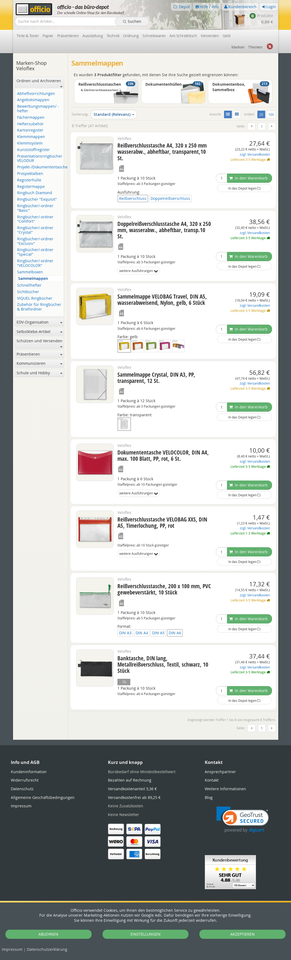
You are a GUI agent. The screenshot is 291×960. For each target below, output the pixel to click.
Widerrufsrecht (25, 780)
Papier (48, 35)
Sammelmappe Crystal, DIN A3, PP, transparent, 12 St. (156, 378)
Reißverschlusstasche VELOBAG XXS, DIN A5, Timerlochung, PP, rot (162, 522)
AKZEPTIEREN (242, 934)
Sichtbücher (28, 292)
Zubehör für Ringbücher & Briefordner (39, 307)
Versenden (210, 35)
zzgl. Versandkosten (255, 154)
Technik (113, 35)
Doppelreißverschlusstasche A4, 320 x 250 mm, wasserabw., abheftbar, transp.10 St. (164, 230)
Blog (209, 797)
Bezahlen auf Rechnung (129, 780)
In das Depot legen (244, 188)
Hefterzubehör (30, 124)
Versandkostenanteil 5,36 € (132, 788)
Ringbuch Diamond (34, 193)
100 (271, 114)
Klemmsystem (30, 143)
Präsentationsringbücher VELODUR (39, 158)
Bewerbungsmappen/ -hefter (38, 108)
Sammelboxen (30, 272)
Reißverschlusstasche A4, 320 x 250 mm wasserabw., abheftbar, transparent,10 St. (162, 152)
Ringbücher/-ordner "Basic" (35, 208)
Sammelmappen (33, 278)
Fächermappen (30, 117)
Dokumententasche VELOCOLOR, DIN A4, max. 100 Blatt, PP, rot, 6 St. (163, 455)
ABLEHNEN (48, 934)
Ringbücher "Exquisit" (37, 199)
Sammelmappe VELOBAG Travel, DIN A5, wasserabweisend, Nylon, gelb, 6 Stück (162, 299)
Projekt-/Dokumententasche (40, 167)
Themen (255, 47)
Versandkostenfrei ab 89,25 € (134, 797)
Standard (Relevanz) (114, 114)
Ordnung (131, 35)
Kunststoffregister (33, 150)
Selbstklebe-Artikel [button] (40, 331)
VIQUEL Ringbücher (34, 298)
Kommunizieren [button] (40, 363)
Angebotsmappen (33, 100)
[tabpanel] (145, 739)
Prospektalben (30, 173)
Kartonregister (30, 130)
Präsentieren (68, 35)
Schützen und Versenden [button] (40, 342)
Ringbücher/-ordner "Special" (35, 252)
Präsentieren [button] (40, 354)
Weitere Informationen (225, 788)
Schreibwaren (154, 35)
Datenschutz (47, 949)
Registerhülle (29, 180)
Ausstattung (92, 35)
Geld (227, 35)
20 (262, 114)
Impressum (12, 949)
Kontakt (212, 780)
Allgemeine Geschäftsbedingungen (43, 797)
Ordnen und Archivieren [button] (40, 82)
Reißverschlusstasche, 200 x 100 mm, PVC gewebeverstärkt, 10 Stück (164, 589)
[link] (242, 819)
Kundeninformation (29, 771)
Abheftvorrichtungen (36, 93)
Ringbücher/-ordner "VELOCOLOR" (35, 263)
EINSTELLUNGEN (145, 934)
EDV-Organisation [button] (40, 322)
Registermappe (31, 186)
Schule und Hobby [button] (40, 372)
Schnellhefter (29, 285)
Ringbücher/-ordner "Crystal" (35, 230)
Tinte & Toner (28, 35)
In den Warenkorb (248, 178)
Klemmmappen (31, 137)
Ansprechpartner (220, 771)
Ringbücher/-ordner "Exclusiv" (35, 241)
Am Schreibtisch (183, 35)
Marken (238, 47)
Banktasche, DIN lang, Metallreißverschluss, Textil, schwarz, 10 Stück (162, 664)
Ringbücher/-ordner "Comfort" (35, 219)
